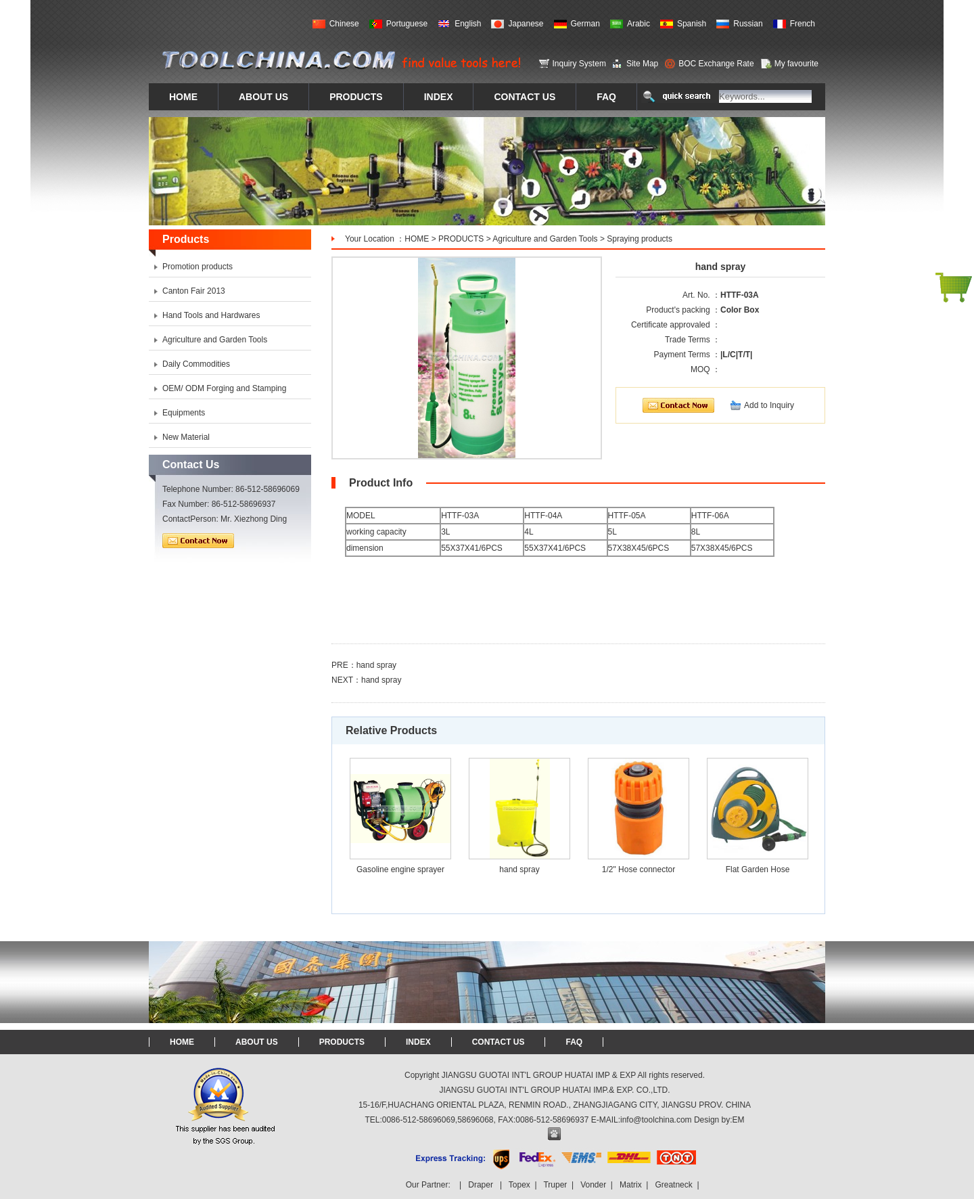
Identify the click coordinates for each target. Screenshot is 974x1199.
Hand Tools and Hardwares (211, 315)
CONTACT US (498, 1042)
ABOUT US (256, 1042)
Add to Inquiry (769, 405)
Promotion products (197, 266)
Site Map (642, 63)
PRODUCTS (461, 239)
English (468, 23)
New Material (186, 437)
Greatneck (673, 1185)
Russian (747, 23)
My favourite (796, 63)
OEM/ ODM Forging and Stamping (224, 388)
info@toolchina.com (656, 1120)
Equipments (183, 412)
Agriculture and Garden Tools (544, 239)
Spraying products (639, 239)
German (585, 23)
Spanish (691, 23)
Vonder (593, 1185)
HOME (416, 239)
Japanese (525, 23)
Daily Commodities (196, 364)
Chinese (344, 23)
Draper (480, 1185)
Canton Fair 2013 (193, 291)
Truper (555, 1185)
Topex (519, 1185)
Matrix (631, 1185)
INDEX (418, 1042)
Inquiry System (579, 63)
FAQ (573, 1042)
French (802, 23)
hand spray (376, 665)
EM (739, 1120)
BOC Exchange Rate (715, 63)
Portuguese (406, 23)
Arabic (638, 23)
